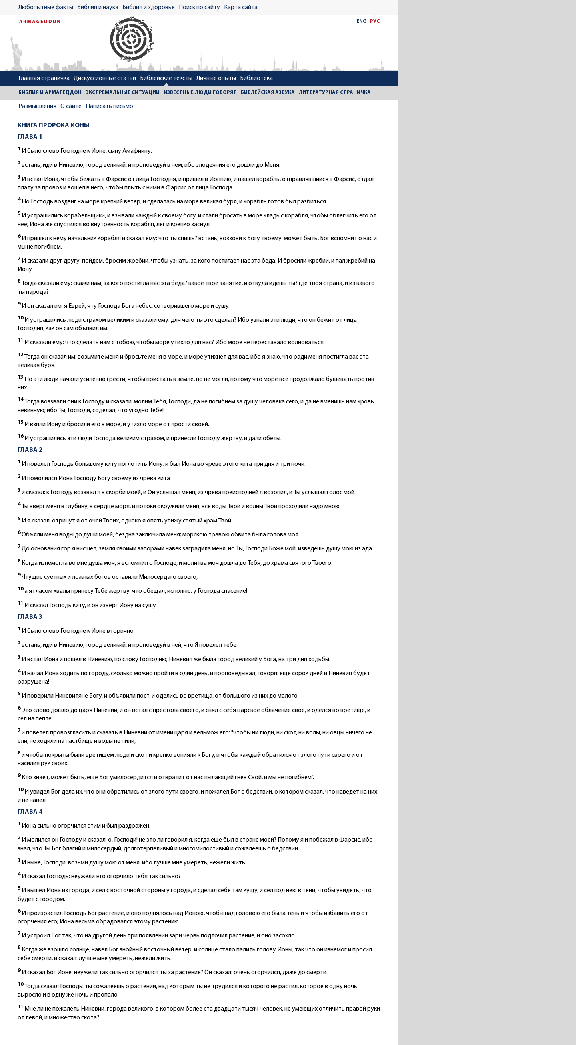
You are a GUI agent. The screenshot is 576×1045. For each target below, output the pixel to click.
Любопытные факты (45, 7)
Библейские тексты (166, 78)
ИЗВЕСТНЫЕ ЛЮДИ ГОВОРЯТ (200, 92)
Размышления (37, 106)
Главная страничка (44, 78)
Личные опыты (216, 78)
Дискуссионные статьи (105, 78)
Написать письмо (109, 106)
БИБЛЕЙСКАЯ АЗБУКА (268, 92)
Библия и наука (97, 7)
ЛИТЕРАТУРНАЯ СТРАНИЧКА (335, 92)
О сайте (71, 106)
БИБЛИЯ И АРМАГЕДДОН (50, 92)
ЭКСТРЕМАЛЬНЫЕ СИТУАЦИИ (123, 92)
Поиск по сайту (199, 7)
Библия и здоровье (148, 7)
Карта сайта (241, 7)
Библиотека (256, 78)
